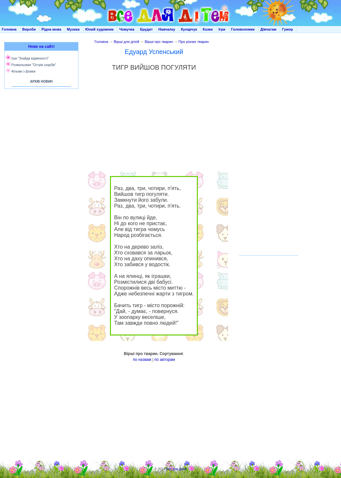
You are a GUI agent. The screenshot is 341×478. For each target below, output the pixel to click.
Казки (208, 29)
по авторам (165, 359)
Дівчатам (268, 29)
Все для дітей (176, 469)
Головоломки (243, 29)
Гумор (287, 29)
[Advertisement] (40, 156)
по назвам (142, 359)
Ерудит (146, 29)
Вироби (29, 29)
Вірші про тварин (159, 42)
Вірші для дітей (126, 42)
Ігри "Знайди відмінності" (30, 58)
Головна (9, 29)
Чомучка (126, 29)
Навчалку (166, 29)
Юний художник (99, 29)
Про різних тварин (194, 42)
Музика (73, 29)
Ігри (221, 29)
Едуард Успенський (154, 51)
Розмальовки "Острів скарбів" (33, 65)
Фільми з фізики (23, 71)
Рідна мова (51, 29)
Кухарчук (189, 29)
